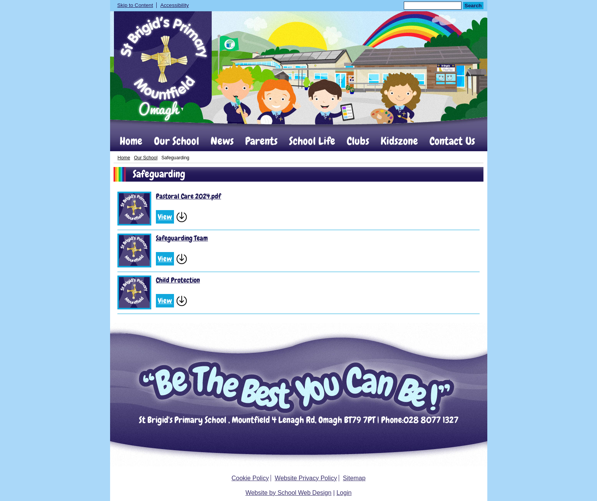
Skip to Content (135, 5)
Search (473, 5)
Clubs (358, 141)
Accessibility (174, 5)
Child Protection (178, 280)
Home (131, 141)
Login (343, 492)
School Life (312, 141)
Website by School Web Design (289, 492)
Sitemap (354, 478)
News (222, 141)
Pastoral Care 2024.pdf (188, 196)
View (165, 217)
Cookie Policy (250, 478)
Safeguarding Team (182, 238)
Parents (261, 141)
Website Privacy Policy (306, 478)
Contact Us (452, 141)
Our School (176, 141)
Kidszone (399, 141)
